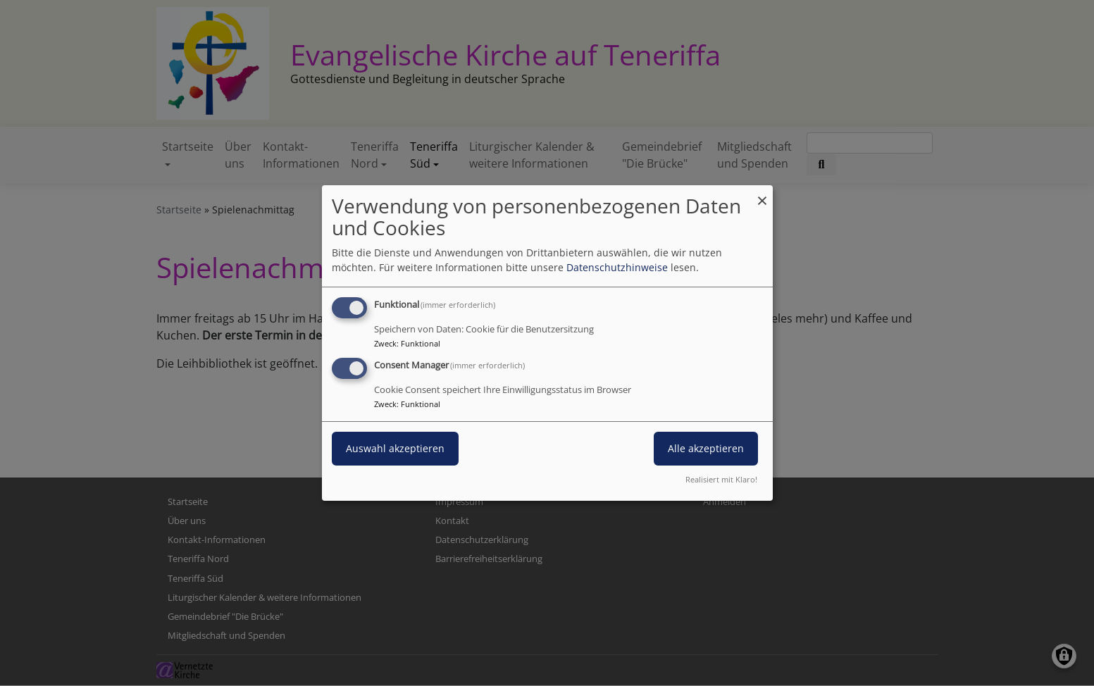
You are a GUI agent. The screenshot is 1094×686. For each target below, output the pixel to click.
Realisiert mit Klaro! (721, 479)
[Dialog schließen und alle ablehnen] (762, 194)
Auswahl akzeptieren (395, 448)
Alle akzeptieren (706, 448)
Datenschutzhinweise (617, 267)
